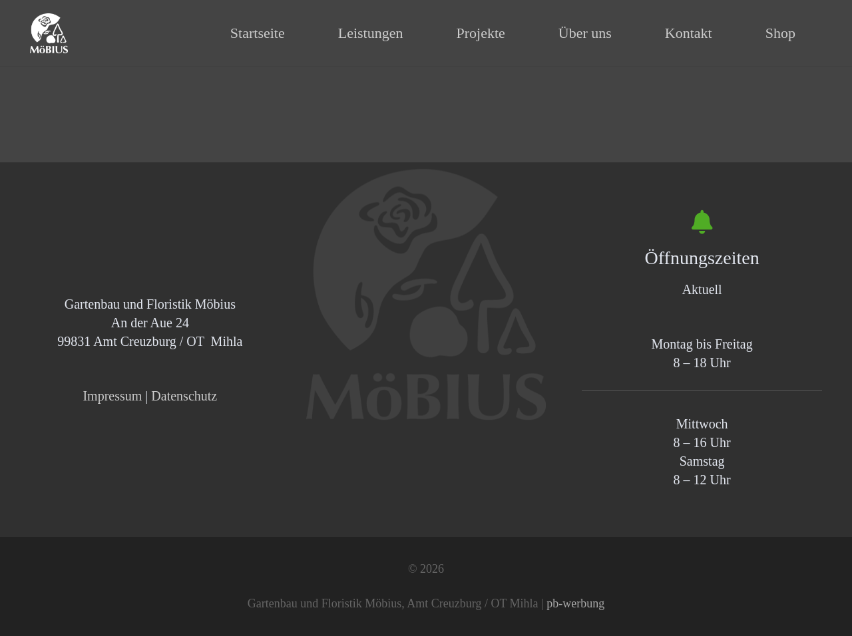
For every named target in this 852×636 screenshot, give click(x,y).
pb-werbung (575, 603)
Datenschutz (184, 396)
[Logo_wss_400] (49, 33)
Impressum (112, 396)
